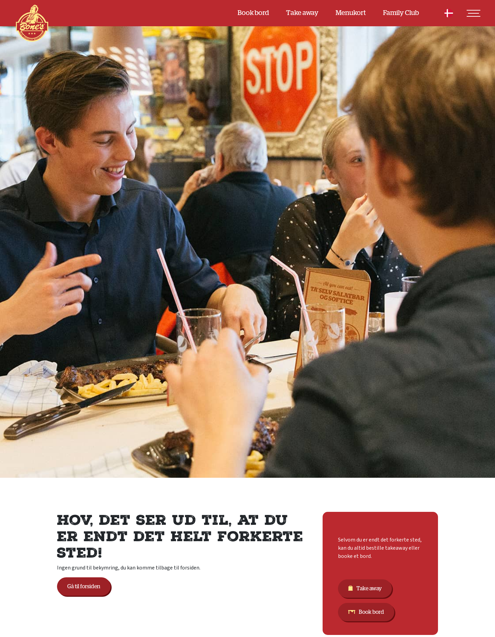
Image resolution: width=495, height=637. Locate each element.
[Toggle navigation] (473, 13)
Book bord (253, 13)
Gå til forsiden (83, 586)
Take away (302, 13)
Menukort (351, 13)
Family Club (401, 13)
